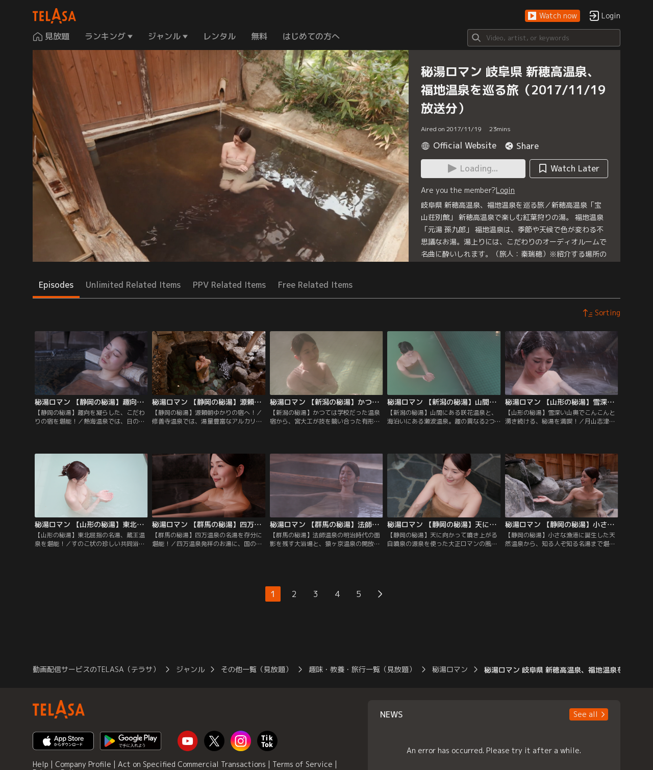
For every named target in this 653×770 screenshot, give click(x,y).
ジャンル (190, 669)
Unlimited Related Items (133, 284)
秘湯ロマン (450, 669)
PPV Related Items (229, 284)
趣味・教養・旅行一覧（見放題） (362, 669)
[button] (552, 16)
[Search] (543, 37)
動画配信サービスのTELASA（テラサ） (96, 669)
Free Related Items (315, 284)
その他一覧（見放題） (256, 669)
